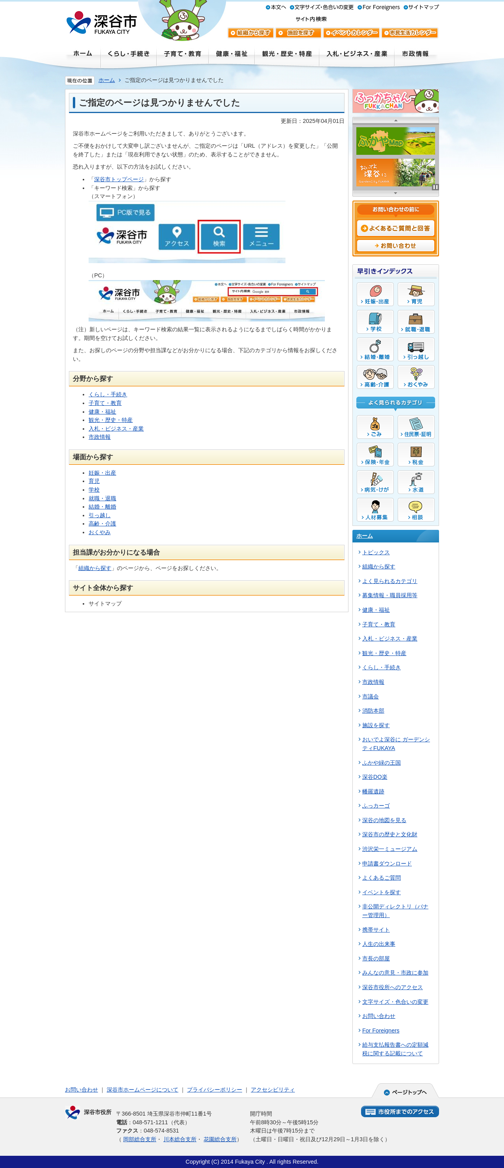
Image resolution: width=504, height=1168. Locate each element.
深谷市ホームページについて (142, 1089)
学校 (94, 490)
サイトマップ (105, 603)
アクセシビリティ (273, 1089)
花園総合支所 (220, 1139)
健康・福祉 (102, 412)
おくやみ (100, 532)
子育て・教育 (105, 403)
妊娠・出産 (102, 473)
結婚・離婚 (102, 506)
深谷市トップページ (119, 179)
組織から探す (94, 568)
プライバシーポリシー (214, 1089)
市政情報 (100, 437)
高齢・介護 (102, 523)
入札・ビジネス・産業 (116, 428)
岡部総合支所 (139, 1139)
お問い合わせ (81, 1089)
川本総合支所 (179, 1139)
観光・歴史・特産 (111, 420)
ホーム (106, 80)
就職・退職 (102, 498)
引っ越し (100, 515)
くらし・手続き (108, 394)
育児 (94, 481)
